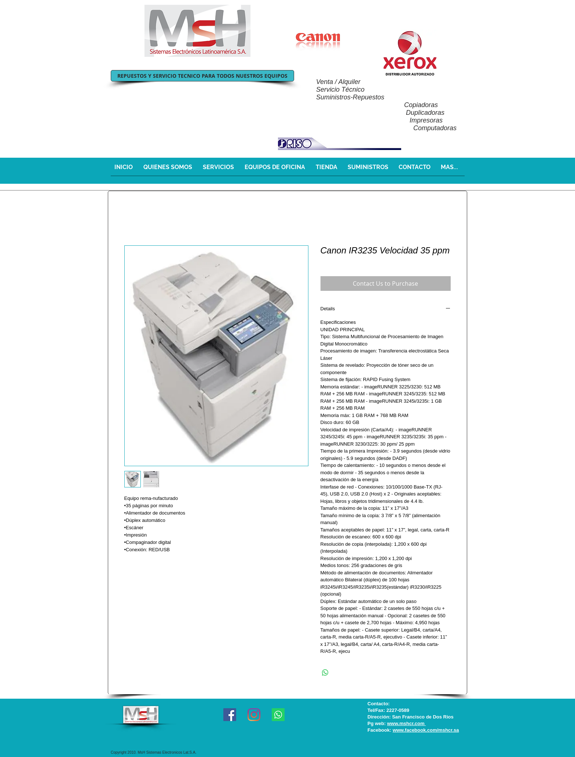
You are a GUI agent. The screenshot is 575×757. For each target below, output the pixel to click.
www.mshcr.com (406, 723)
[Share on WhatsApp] (325, 672)
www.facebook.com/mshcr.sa (426, 730)
